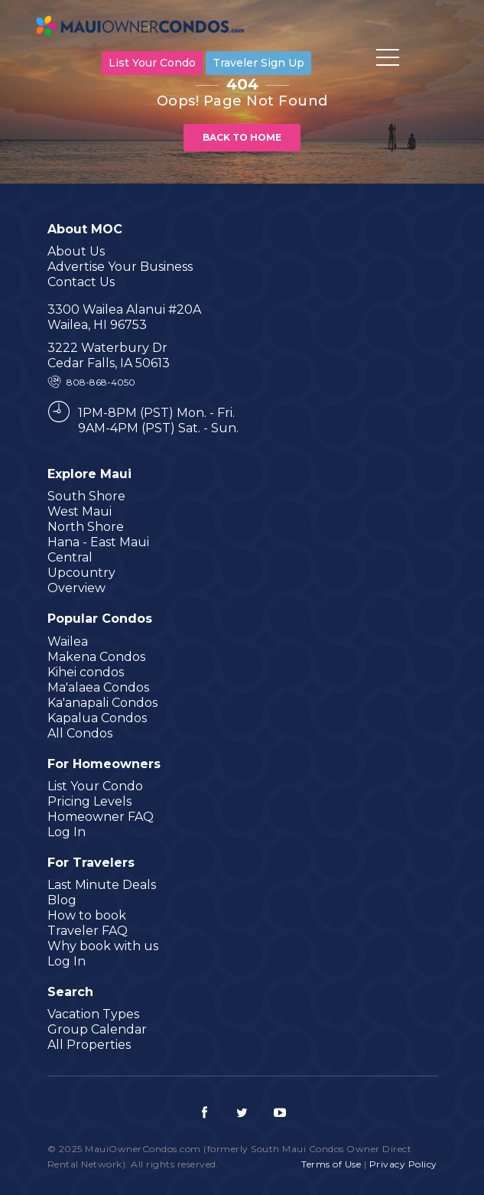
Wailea (67, 641)
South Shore (86, 496)
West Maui (79, 511)
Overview (76, 588)
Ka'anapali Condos (102, 702)
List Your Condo (152, 63)
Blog (61, 900)
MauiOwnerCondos (143, 28)
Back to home (242, 137)
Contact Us (81, 282)
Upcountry (81, 572)
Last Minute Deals (101, 885)
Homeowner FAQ (100, 816)
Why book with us (102, 946)
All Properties (89, 1044)
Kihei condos (85, 672)
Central (70, 557)
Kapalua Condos (97, 718)
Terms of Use (331, 1164)
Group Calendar (97, 1029)
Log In (66, 832)
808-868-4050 (101, 382)
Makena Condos (96, 657)
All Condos (79, 733)
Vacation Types (93, 1014)
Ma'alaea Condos (98, 687)
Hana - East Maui (98, 542)
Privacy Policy (403, 1164)
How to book (86, 915)
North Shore (85, 526)
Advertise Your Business (120, 266)
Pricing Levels (89, 801)
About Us (76, 251)
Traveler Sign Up (258, 63)
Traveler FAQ (87, 930)
